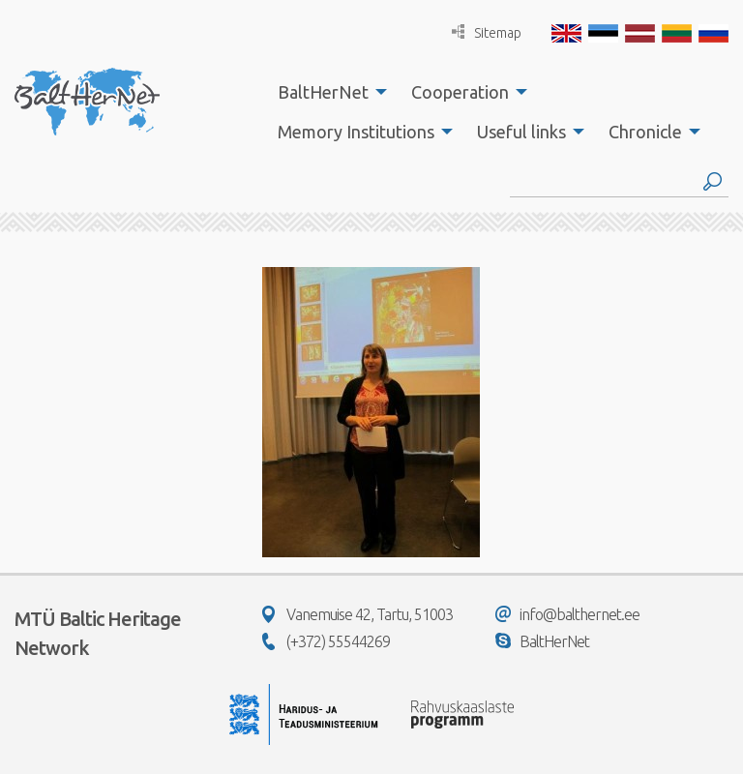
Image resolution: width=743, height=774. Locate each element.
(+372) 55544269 (326, 641)
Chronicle (645, 131)
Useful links (521, 131)
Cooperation (460, 92)
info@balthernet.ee (567, 614)
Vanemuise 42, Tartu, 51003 (357, 614)
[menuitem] (327, 92)
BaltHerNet (323, 92)
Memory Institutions (356, 131)
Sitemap (486, 32)
